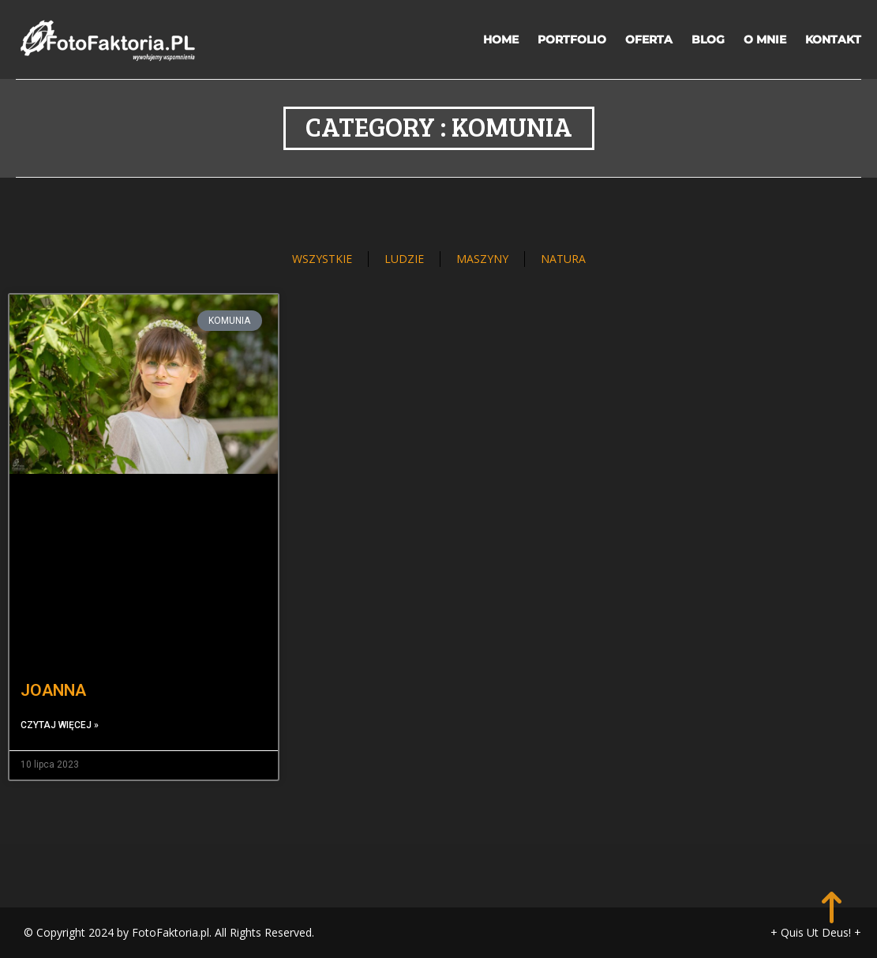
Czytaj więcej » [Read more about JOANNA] (60, 725)
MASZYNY (482, 258)
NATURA (563, 258)
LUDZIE (404, 258)
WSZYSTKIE (322, 258)
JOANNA (53, 690)
